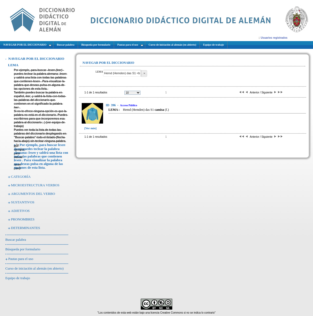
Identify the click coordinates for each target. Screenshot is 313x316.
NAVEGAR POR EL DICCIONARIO (36, 59)
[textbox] (122, 73)
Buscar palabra (15, 240)
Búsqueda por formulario (22, 249)
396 (111, 105)
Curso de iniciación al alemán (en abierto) (34, 268)
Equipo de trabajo (17, 278)
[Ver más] (90, 128)
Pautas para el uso (20, 259)
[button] (144, 73)
